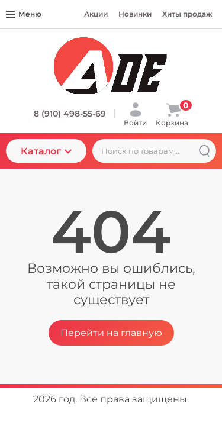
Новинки (135, 13)
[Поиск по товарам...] (154, 151)
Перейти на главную (111, 332)
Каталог (46, 151)
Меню (23, 13)
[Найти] (204, 151)
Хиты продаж (187, 13)
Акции (96, 13)
